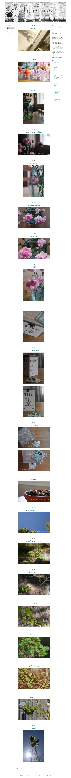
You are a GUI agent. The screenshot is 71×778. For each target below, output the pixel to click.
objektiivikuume (34, 666)
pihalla (10, 36)
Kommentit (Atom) (21, 768)
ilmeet (13, 32)
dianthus (34, 90)
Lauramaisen (60, 26)
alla (54, 76)
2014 (54, 61)
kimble (34, 59)
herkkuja (10, 32)
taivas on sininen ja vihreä (33, 510)
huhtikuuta (55, 66)
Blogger (51, 775)
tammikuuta (55, 62)
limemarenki (55, 70)
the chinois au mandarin (34, 309)
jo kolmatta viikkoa (34, 205)
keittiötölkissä (33, 163)
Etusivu (31, 767)
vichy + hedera (55, 78)
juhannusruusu (34, 635)
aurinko (33, 728)
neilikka (33, 267)
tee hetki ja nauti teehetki (34, 425)
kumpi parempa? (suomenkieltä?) (58, 75)
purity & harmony (33, 350)
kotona (14, 33)
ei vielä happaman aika (33, 541)
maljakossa (33, 236)
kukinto (8, 34)
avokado (33, 479)
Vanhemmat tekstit (48, 767)
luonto (8, 36)
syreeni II (33, 697)
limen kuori (55, 69)
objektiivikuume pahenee (34, 132)
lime (54, 68)
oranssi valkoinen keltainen (57, 71)
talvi (12, 36)
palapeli (33, 28)
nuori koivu (34, 603)
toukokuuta (55, 67)
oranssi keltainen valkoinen (57, 77)
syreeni (54, 79)
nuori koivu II (34, 572)
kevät (8, 33)
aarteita (7, 32)
